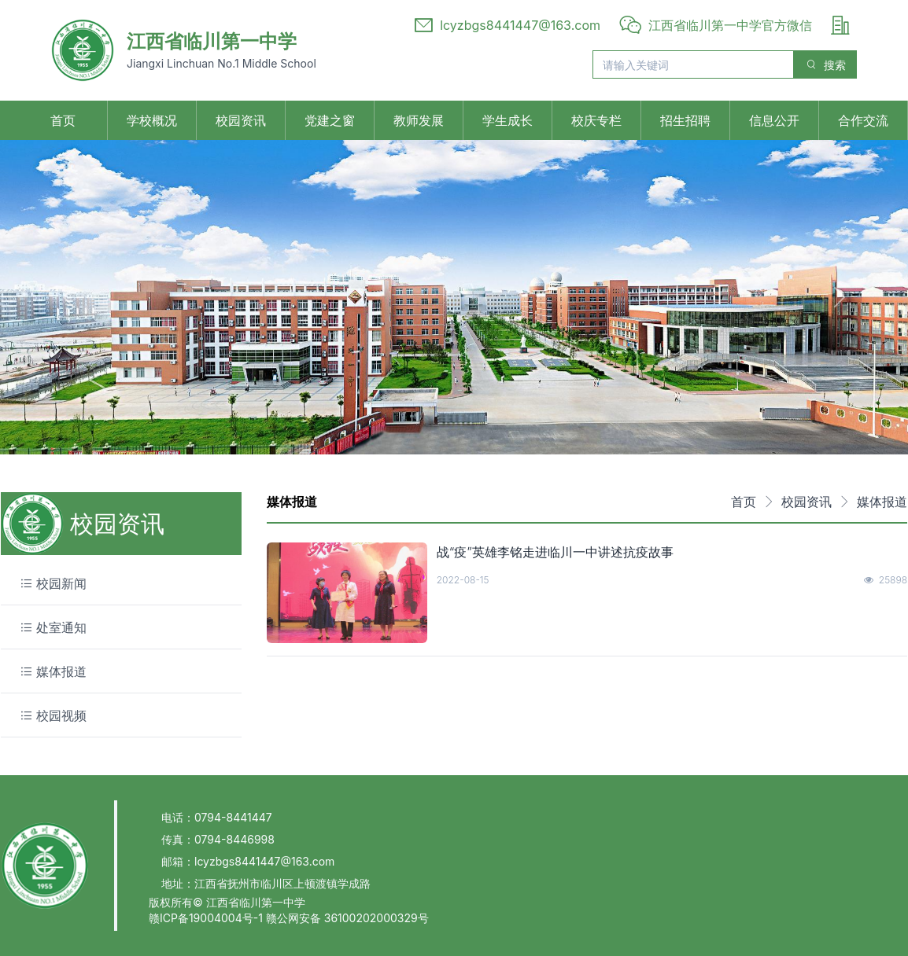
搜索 (825, 65)
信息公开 (774, 120)
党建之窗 (330, 120)
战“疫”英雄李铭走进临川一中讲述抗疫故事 (555, 552)
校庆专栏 (596, 120)
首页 (63, 120)
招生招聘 (685, 120)
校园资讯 (241, 120)
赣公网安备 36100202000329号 (347, 918)
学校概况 (152, 120)
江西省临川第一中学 (212, 41)
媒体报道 (882, 501)
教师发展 (418, 120)
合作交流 (863, 120)
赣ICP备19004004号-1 (207, 918)
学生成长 (507, 120)
